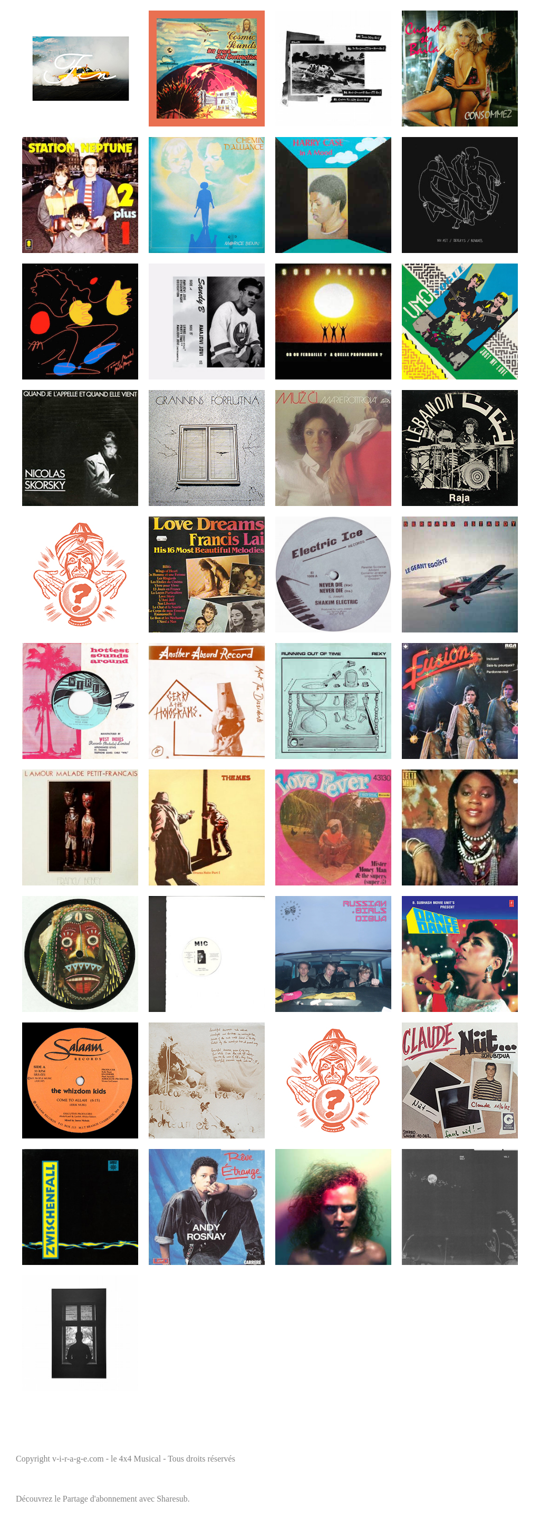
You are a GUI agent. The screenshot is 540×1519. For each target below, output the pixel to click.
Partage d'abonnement (100, 1498)
